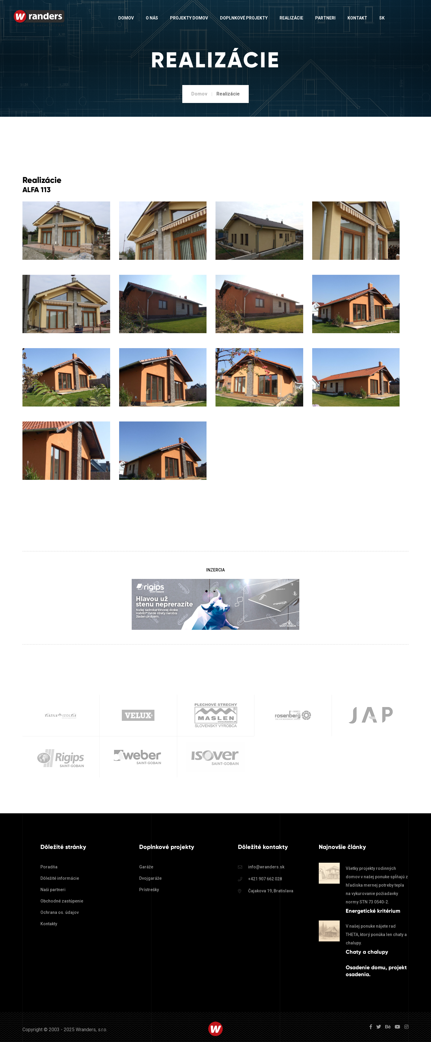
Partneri (325, 18)
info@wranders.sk (266, 866)
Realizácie (291, 18)
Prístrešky (149, 889)
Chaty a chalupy (367, 952)
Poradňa (48, 866)
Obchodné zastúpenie (61, 901)
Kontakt (357, 18)
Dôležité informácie (59, 878)
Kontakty (48, 923)
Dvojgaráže (150, 878)
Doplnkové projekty (244, 18)
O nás (152, 18)
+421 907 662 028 (265, 878)
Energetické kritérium (373, 911)
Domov (126, 18)
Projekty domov (189, 18)
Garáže (146, 866)
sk (382, 18)
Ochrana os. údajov (59, 912)
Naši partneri (53, 889)
